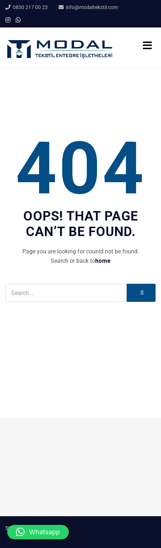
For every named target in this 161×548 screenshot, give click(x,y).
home (103, 260)
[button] (38, 532)
